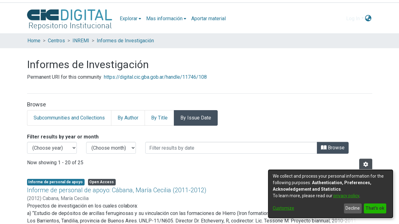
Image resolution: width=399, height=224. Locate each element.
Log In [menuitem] (353, 18)
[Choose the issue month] (111, 148)
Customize (283, 208)
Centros (56, 41)
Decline (353, 208)
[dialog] (330, 194)
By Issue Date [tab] (195, 118)
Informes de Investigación (125, 41)
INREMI (80, 41)
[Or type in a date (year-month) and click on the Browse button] (231, 148)
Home (33, 41)
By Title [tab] (159, 118)
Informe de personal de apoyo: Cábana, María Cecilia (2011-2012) (116, 190)
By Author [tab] (128, 118)
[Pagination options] (365, 164)
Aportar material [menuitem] (208, 18)
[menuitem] (130, 18)
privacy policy (346, 195)
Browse (333, 148)
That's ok (374, 208)
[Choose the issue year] (52, 148)
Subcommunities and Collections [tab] (69, 118)
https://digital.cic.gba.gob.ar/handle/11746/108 (155, 77)
